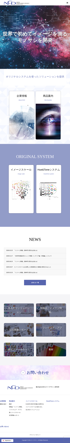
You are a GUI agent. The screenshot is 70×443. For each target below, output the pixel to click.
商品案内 (12, 401)
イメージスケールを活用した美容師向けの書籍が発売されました (32, 267)
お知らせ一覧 (35, 282)
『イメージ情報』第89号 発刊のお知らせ (25, 261)
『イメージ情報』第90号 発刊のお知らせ (25, 250)
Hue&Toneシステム (52, 401)
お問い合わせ (4, 426)
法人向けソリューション (33, 409)
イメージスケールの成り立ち (34, 407)
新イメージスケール (15, 412)
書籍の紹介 (3, 404)
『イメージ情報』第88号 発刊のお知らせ (25, 272)
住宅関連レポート (14, 415)
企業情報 (3, 401)
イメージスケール (31, 401)
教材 (10, 404)
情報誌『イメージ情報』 (16, 407)
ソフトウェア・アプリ (15, 409)
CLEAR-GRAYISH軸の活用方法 (35, 404)
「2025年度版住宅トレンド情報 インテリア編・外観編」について (33, 256)
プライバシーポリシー (35, 434)
